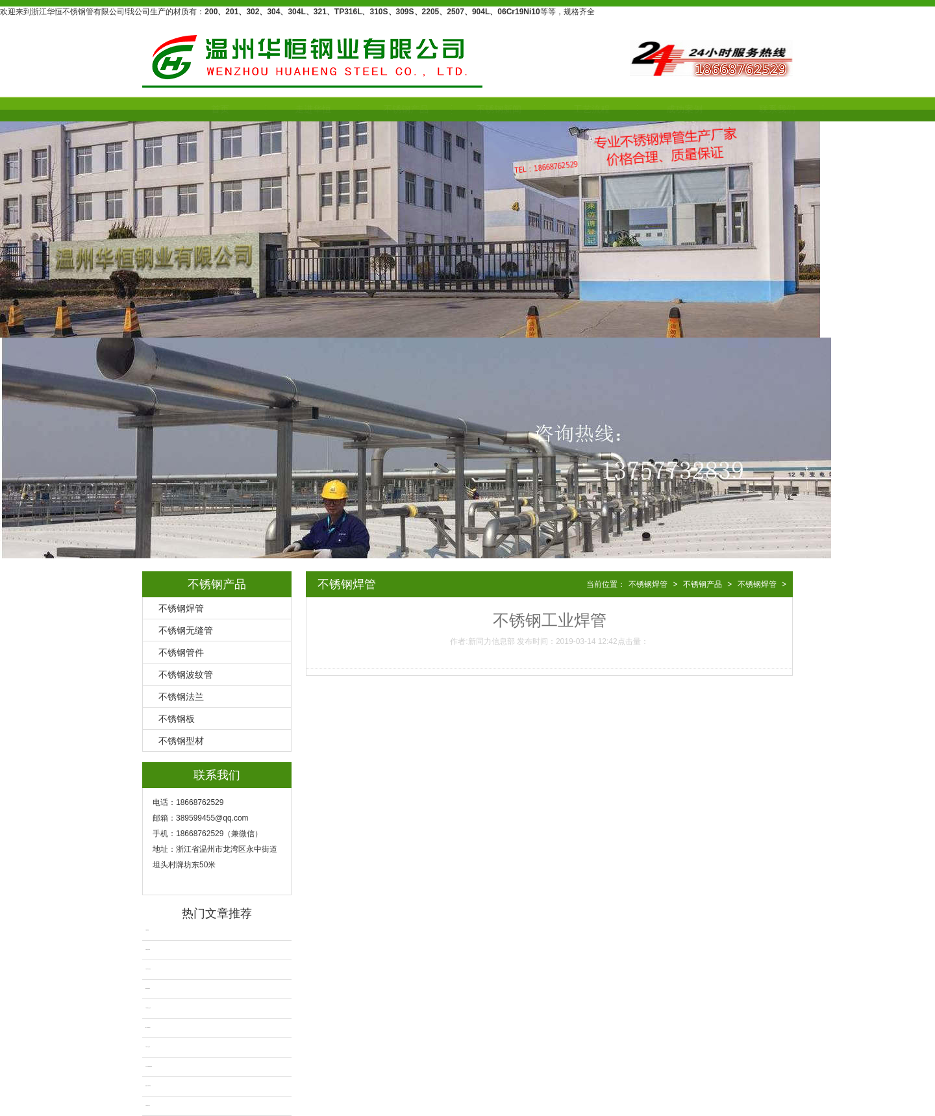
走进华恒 (282, 109)
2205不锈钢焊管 (147, 988)
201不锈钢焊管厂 (148, 1027)
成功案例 (654, 109)
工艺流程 (561, 109)
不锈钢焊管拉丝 (147, 1105)
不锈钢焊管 (181, 608)
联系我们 (747, 109)
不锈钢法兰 (181, 696)
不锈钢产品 (375, 109)
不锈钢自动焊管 (147, 949)
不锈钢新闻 (468, 109)
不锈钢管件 (181, 652)
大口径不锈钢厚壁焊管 (148, 1066)
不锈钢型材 (181, 741)
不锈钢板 (176, 718)
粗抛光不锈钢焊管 (148, 1085)
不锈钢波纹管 (185, 674)
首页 (190, 109)
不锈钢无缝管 (185, 630)
